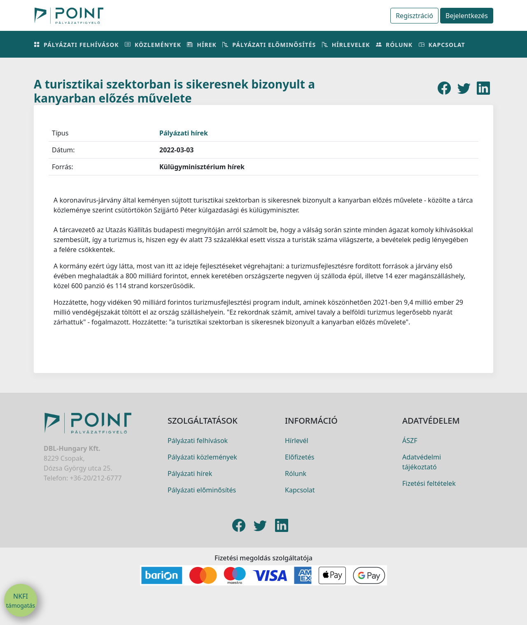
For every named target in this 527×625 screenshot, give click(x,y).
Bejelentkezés (466, 15)
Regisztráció (414, 15)
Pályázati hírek (183, 133)
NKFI (20, 601)
